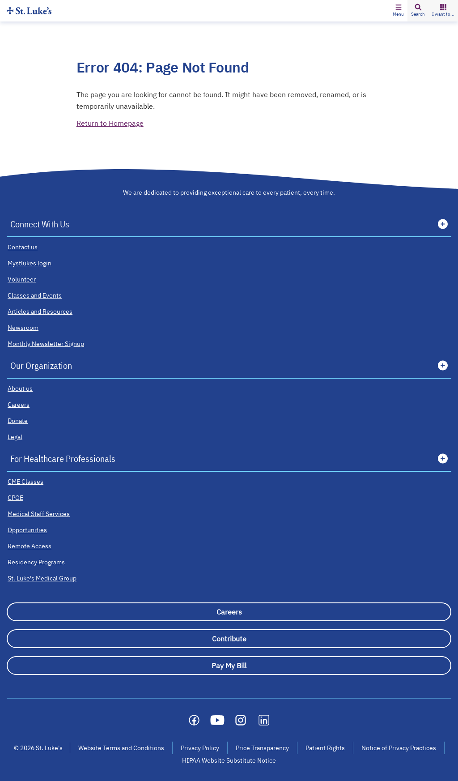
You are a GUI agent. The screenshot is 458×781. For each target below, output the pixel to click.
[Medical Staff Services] (39, 514)
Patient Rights (325, 748)
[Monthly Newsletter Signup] (46, 343)
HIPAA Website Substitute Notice (229, 760)
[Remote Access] (29, 546)
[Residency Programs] (36, 562)
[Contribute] (229, 638)
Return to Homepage (110, 123)
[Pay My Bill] (229, 665)
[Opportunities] (27, 530)
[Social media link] (194, 720)
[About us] (20, 388)
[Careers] (18, 404)
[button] (398, 10)
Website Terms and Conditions (121, 748)
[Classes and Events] (35, 295)
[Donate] (18, 420)
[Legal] (15, 437)
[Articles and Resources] (40, 311)
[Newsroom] (23, 327)
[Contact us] (22, 247)
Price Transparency (262, 748)
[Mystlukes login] (29, 263)
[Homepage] (29, 10)
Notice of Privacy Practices (398, 748)
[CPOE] (15, 497)
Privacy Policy (200, 748)
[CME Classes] (25, 481)
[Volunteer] (22, 279)
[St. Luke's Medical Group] (42, 578)
